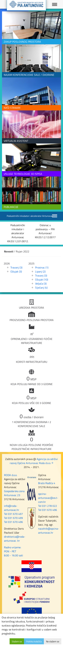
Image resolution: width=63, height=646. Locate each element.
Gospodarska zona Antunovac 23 (14, 493)
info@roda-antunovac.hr (11, 508)
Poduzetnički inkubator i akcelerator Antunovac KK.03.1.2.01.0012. (17, 233)
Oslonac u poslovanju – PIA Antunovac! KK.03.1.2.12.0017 (45, 231)
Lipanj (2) (40, 271)
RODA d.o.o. (10, 475)
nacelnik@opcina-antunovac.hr (48, 531)
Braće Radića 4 (46, 483)
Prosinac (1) (41, 267)
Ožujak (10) (41, 280)
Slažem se (17, 641)
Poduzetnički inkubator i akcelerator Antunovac (30, 216)
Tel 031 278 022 (47, 506)
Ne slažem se (52, 641)
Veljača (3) (41, 284)
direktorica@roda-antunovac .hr (14, 539)
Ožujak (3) (16, 271)
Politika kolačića (34, 641)
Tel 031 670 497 (13, 514)
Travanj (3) (16, 267)
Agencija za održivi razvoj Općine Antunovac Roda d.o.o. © (34, 461)
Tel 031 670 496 (13, 522)
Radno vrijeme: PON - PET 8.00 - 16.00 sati (13, 551)
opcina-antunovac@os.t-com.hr (48, 498)
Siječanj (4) (41, 288)
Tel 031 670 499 (13, 518)
